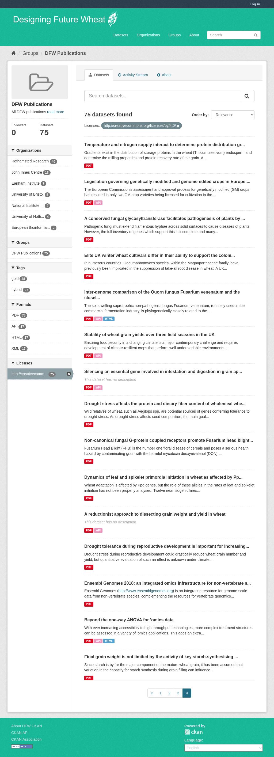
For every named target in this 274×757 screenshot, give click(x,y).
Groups (174, 35)
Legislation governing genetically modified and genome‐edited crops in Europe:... (167, 181)
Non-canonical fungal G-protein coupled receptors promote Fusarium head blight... (168, 440)
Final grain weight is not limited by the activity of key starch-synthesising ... (161, 657)
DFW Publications (65, 53)
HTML (109, 318)
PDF (89, 165)
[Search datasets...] (162, 96)
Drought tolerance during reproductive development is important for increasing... (166, 546)
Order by (199, 115)
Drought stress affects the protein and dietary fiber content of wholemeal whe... (165, 403)
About (194, 35)
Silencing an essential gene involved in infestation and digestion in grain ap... (163, 371)
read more (55, 112)
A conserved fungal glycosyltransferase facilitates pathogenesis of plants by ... (164, 218)
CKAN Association (26, 739)
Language (193, 740)
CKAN (193, 732)
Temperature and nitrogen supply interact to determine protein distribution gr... (164, 144)
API (98, 202)
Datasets (120, 35)
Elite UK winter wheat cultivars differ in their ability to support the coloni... (159, 255)
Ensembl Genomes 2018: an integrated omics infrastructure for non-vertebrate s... (167, 583)
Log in (255, 4)
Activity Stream (133, 75)
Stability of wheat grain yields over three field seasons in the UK (149, 334)
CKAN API (20, 733)
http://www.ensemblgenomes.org (146, 591)
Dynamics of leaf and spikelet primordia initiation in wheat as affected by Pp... (163, 477)
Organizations (148, 35)
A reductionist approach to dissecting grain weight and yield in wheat (154, 514)
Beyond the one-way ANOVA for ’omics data (129, 620)
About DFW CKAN (26, 726)
